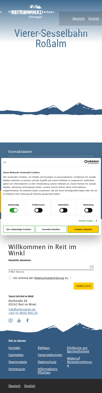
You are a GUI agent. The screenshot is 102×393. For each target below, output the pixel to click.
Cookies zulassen (83, 229)
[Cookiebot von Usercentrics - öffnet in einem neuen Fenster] (86, 162)
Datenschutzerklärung (49, 278)
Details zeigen (86, 220)
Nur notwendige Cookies (18, 229)
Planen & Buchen (21, 12)
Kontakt (14, 348)
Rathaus (48, 12)
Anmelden (83, 286)
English (93, 18)
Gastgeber (16, 355)
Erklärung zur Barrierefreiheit (78, 349)
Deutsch (79, 18)
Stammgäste (17, 362)
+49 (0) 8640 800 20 (23, 313)
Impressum (16, 369)
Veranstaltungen (50, 355)
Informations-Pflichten (48, 370)
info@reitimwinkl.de (22, 309)
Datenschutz (47, 362)
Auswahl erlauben (51, 229)
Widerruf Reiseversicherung (79, 362)
